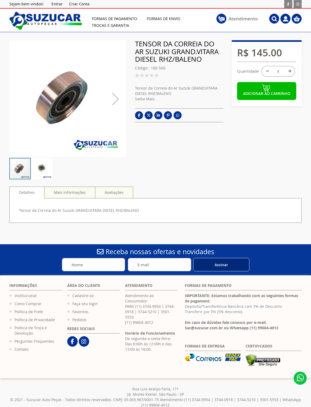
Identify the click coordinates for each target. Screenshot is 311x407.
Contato (21, 349)
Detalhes (27, 192)
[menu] (158, 22)
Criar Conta (79, 3)
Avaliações (114, 192)
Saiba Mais (145, 98)
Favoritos (80, 311)
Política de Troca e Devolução (30, 330)
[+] (289, 71)
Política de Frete (28, 311)
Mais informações (70, 192)
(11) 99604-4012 (139, 322)
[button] (42, 168)
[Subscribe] (221, 264)
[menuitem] (114, 18)
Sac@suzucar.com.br (204, 327)
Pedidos (79, 319)
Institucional (25, 295)
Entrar (57, 3)
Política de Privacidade (34, 319)
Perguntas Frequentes (34, 341)
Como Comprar (28, 303)
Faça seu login (85, 303)
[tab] (26, 192)
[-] (266, 71)
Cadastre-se (83, 295)
